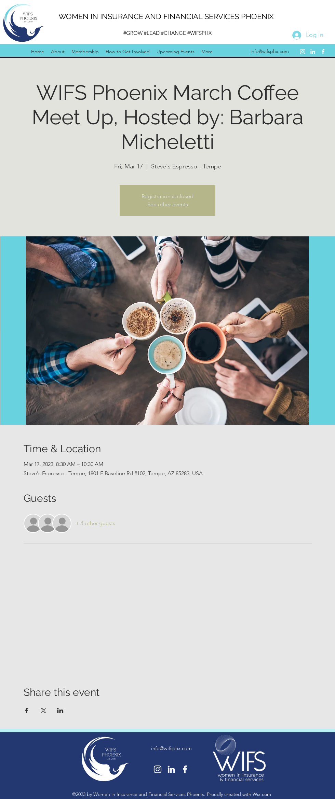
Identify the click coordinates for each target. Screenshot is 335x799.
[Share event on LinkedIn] (60, 710)
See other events (167, 204)
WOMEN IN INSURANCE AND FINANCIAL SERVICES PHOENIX (166, 16)
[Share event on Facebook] (27, 710)
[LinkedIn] (312, 51)
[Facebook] (323, 51)
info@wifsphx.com (270, 51)
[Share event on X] (43, 710)
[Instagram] (302, 51)
